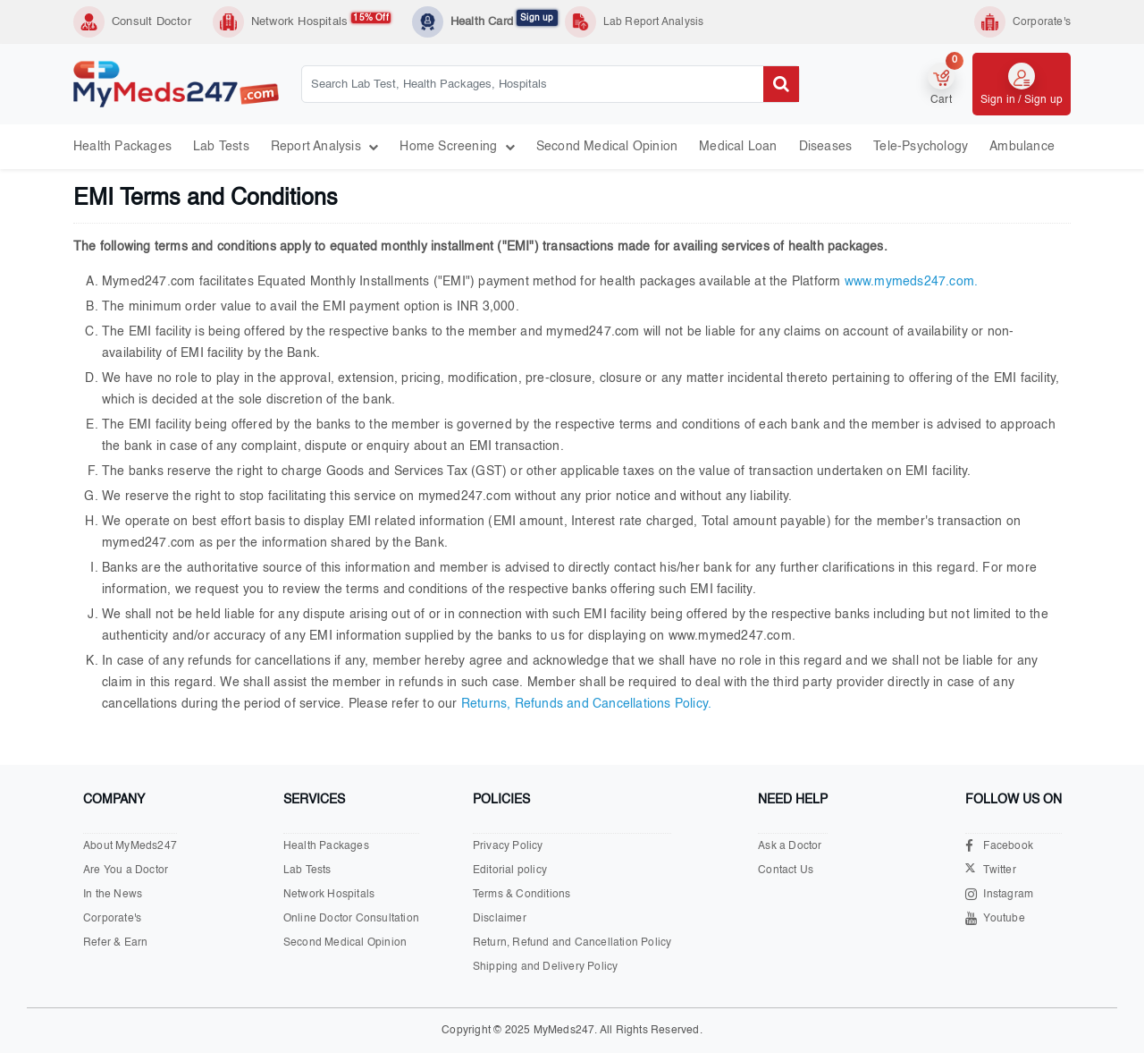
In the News (112, 894)
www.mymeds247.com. (912, 282)
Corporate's (112, 918)
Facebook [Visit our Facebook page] (999, 846)
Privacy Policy (508, 846)
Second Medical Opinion (606, 146)
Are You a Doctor (125, 870)
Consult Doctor (151, 22)
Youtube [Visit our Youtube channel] (994, 918)
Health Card (504, 20)
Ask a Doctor (789, 846)
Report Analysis (325, 146)
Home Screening (457, 146)
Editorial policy (510, 870)
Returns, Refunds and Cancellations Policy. (586, 704)
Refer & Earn (115, 943)
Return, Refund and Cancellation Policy (572, 943)
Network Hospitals (321, 20)
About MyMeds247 (130, 846)
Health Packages (122, 146)
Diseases (826, 146)
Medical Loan (738, 146)
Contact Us (785, 870)
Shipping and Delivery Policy (545, 967)
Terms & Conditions (522, 894)
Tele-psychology (920, 146)
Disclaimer (499, 918)
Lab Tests (221, 146)
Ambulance (1022, 146)
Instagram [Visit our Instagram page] (999, 894)
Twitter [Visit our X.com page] (990, 871)
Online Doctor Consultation (351, 918)
